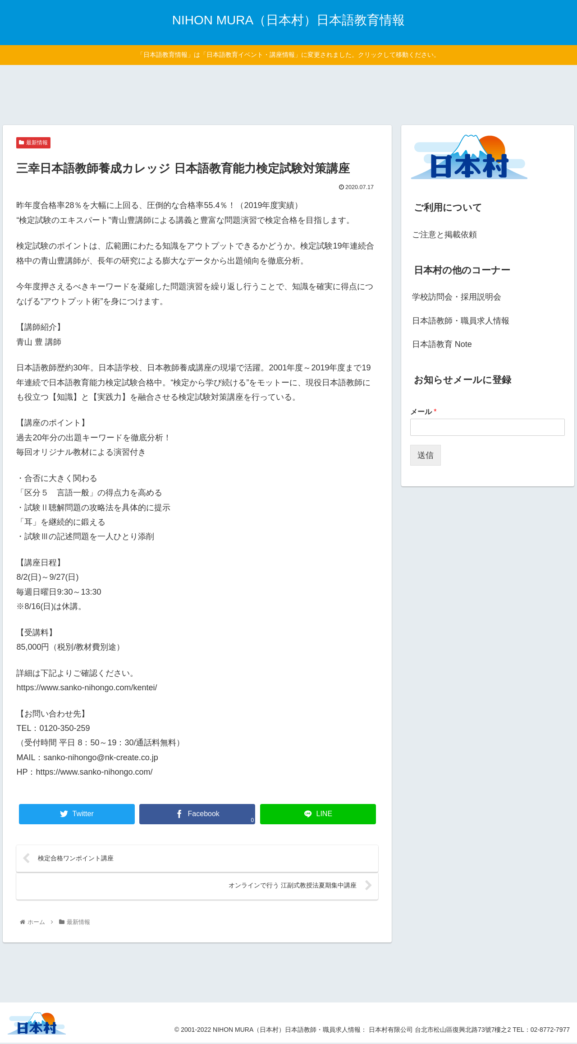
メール (423, 412)
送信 (425, 455)
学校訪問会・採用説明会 (456, 296)
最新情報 (33, 142)
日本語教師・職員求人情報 (460, 320)
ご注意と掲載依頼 (444, 234)
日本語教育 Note (442, 344)
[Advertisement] (288, 93)
